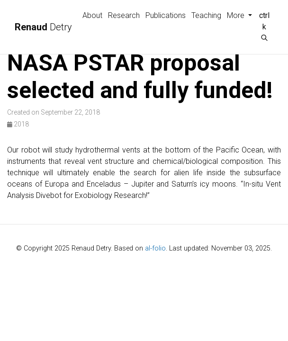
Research (124, 15)
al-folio (155, 248)
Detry (43, 27)
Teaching (206, 15)
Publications (165, 15)
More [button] (236, 15)
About (92, 15)
